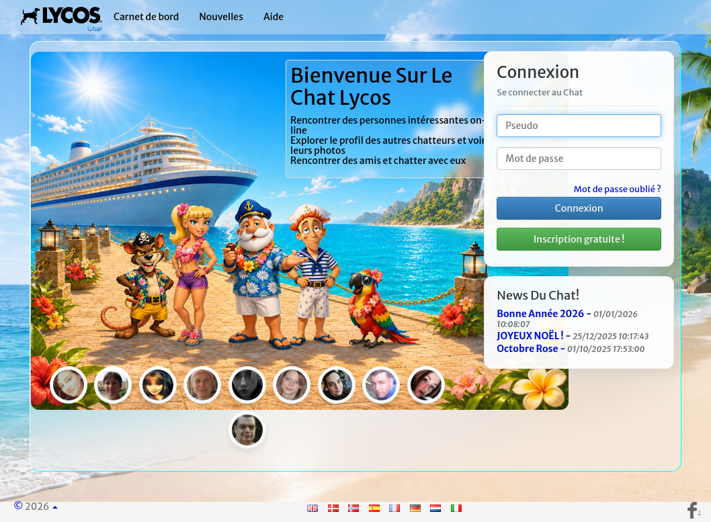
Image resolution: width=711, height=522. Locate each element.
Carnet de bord (146, 17)
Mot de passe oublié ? (617, 189)
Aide (273, 17)
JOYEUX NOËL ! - (573, 336)
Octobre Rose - (570, 349)
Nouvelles (221, 17)
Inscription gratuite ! (579, 239)
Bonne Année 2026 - (567, 318)
